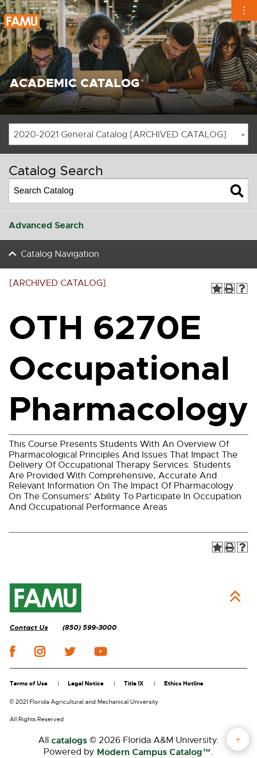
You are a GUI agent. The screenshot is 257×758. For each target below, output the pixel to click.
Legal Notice (86, 683)
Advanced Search (46, 225)
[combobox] (128, 134)
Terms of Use (28, 683)
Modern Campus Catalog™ (154, 752)
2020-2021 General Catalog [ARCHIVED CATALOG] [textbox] (120, 134)
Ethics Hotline (183, 683)
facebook (12, 651)
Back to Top (235, 596)
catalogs (69, 740)
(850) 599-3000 (89, 628)
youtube (100, 651)
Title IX (134, 683)
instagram (39, 651)
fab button (238, 739)
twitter (69, 651)
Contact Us (29, 628)
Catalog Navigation (60, 254)
